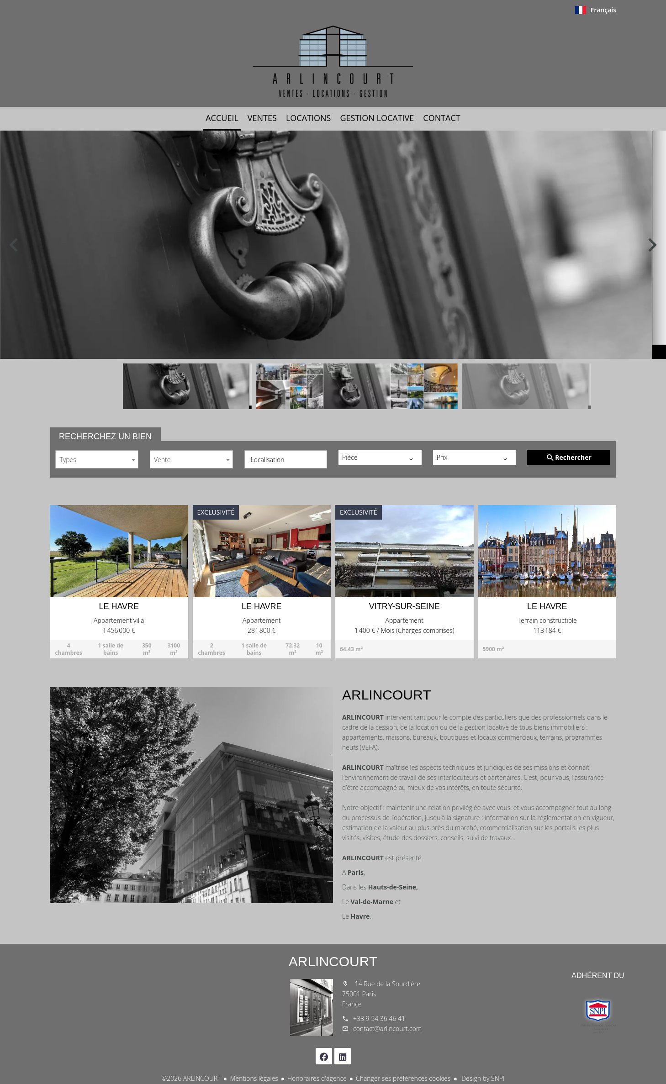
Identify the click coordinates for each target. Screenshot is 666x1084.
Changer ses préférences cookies (403, 1078)
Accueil (333, 61)
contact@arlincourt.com (387, 1028)
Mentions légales (254, 1078)
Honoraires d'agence (317, 1078)
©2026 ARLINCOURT (191, 1078)
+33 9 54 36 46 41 (379, 1018)
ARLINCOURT (333, 961)
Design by (482, 1078)
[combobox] (96, 459)
